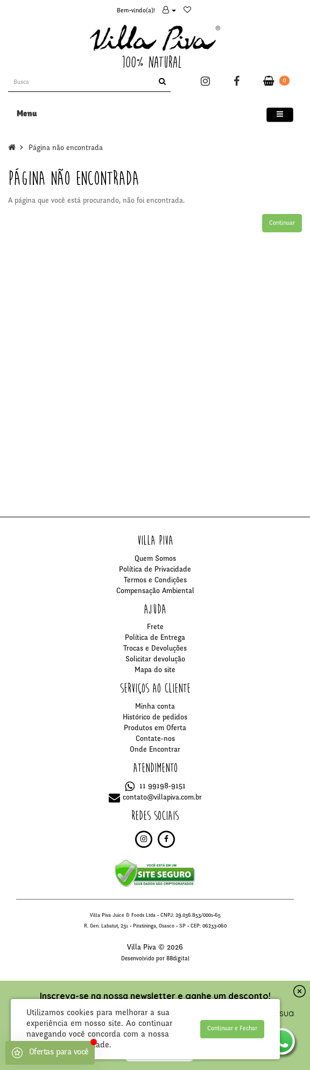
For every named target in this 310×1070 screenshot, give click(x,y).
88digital (177, 959)
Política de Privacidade (155, 570)
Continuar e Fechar (232, 1028)
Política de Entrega (155, 638)
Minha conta (155, 707)
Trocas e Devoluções (155, 649)
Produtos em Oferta (155, 728)
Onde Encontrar (155, 750)
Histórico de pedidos (155, 718)
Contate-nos (155, 739)
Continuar (282, 223)
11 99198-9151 (155, 786)
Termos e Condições (155, 580)
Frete (155, 627)
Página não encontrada (66, 148)
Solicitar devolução (155, 660)
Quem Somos (155, 559)
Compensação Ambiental (155, 591)
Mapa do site (155, 670)
